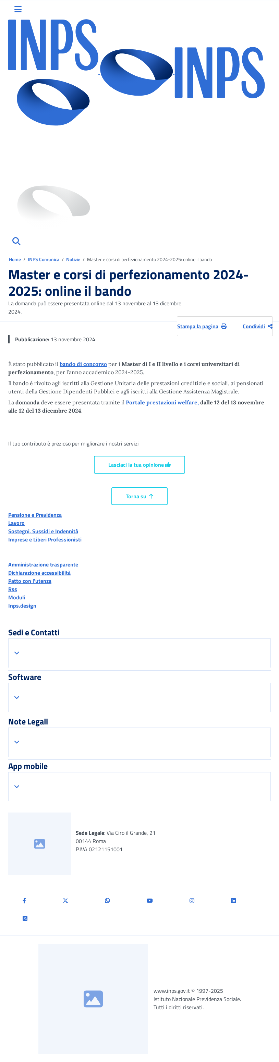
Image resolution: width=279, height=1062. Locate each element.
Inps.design (22, 605)
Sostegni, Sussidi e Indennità (43, 531)
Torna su (139, 496)
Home (15, 259)
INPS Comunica (43, 259)
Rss (12, 589)
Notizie (73, 259)
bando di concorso (83, 364)
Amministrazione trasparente (43, 564)
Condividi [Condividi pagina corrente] (257, 326)
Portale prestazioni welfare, (162, 402)
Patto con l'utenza (29, 581)
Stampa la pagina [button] (202, 326)
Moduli (16, 597)
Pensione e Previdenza (35, 515)
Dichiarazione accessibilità (39, 573)
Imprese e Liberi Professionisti (45, 539)
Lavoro (16, 523)
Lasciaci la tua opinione (139, 465)
